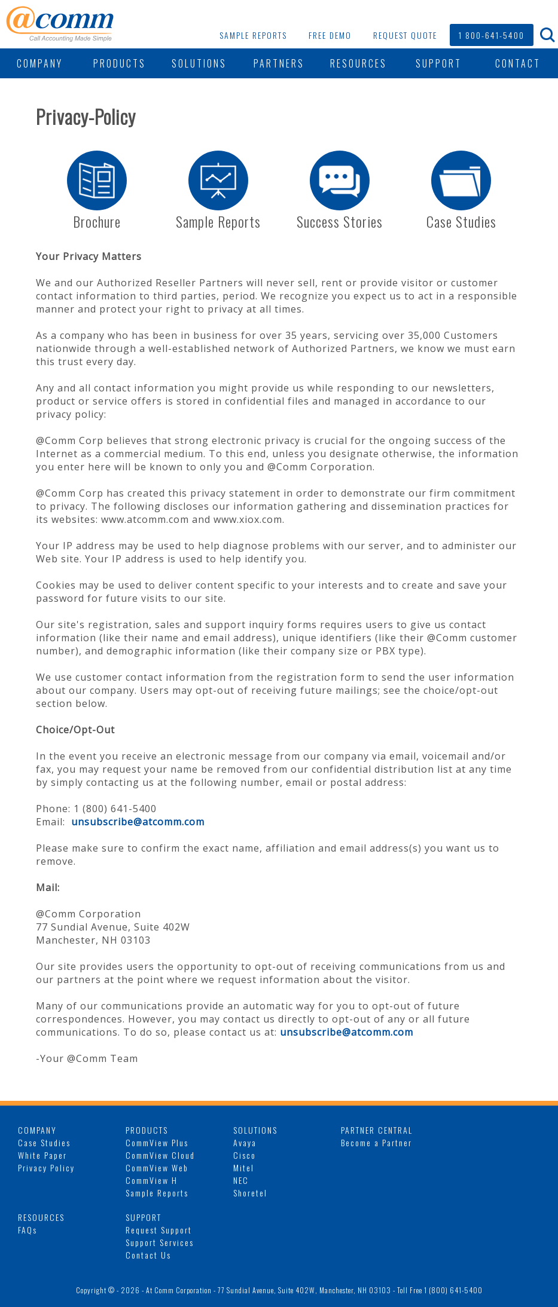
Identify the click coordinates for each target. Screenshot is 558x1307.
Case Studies (44, 1142)
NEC (241, 1180)
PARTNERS (279, 63)
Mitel (243, 1167)
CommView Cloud (160, 1155)
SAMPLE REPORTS (253, 35)
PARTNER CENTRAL (377, 1130)
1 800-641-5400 (492, 35)
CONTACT (518, 63)
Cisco (244, 1155)
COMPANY (40, 63)
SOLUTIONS (199, 63)
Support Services (160, 1242)
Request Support (159, 1229)
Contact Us (148, 1254)
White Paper (42, 1155)
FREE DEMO (330, 35)
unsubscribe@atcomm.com (138, 821)
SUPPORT (439, 63)
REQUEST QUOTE (405, 35)
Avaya (245, 1142)
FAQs (27, 1229)
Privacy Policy (46, 1167)
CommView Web (157, 1167)
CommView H (152, 1180)
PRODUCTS (119, 63)
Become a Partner (376, 1142)
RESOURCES (358, 63)
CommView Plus (157, 1142)
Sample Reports (157, 1192)
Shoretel (250, 1192)
